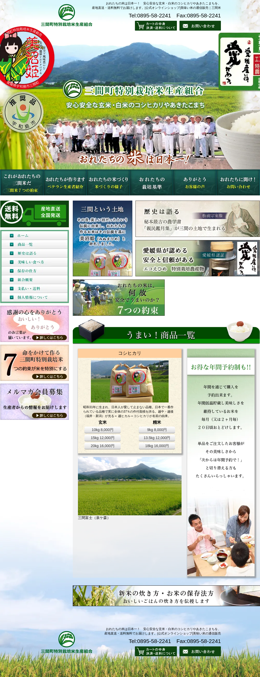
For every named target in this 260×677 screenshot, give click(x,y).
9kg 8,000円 (157, 430)
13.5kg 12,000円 (157, 438)
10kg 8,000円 (102, 430)
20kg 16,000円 (102, 446)
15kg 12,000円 (102, 438)
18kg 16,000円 (157, 446)
